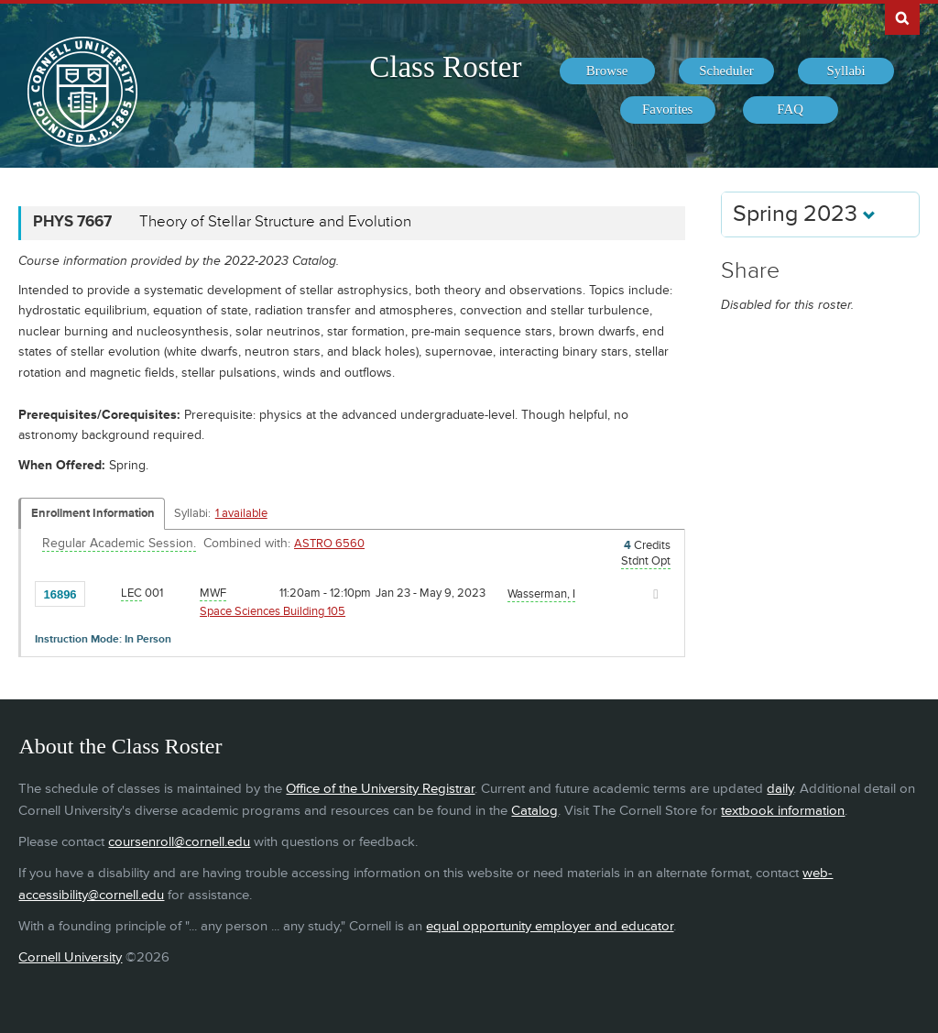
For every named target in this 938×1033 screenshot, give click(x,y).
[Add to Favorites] (103, 593)
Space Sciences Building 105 (272, 611)
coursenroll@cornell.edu (179, 842)
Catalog (534, 810)
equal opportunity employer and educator (549, 926)
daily (780, 788)
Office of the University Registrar (380, 788)
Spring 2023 (804, 214)
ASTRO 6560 (329, 543)
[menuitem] (607, 71)
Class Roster (445, 66)
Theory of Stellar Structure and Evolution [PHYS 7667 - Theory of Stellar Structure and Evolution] (275, 222)
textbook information (783, 810)
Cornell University (70, 957)
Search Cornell (902, 17)
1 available (241, 513)
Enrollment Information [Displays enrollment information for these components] (93, 513)
